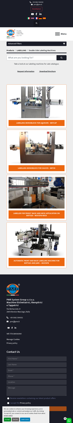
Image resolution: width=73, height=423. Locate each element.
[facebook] (36, 14)
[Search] (32, 57)
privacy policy (8, 415)
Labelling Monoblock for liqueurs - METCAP (36, 123)
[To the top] (65, 419)
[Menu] (57, 34)
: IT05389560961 (14, 333)
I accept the (20, 403)
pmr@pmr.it (38, 4)
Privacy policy (12, 343)
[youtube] (32, 14)
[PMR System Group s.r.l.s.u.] (13, 289)
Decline (15, 419)
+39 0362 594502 (37, 2)
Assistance (36, 9)
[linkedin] (40, 14)
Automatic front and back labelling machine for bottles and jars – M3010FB (36, 262)
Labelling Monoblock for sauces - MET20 (36, 168)
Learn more (25, 419)
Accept (7, 419)
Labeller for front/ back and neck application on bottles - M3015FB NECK (36, 214)
